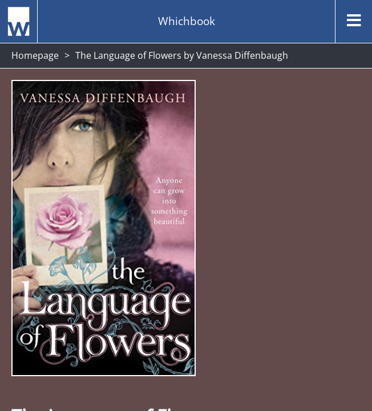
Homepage (35, 55)
